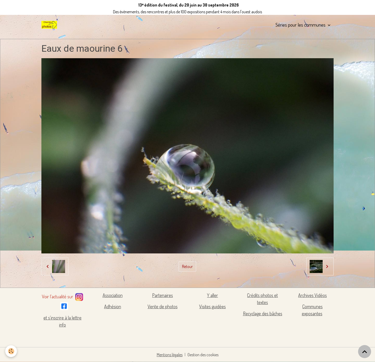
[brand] (50, 25)
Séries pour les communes (301, 24)
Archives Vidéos (312, 295)
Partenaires (162, 295)
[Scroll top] (364, 351)
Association (113, 295)
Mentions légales (170, 354)
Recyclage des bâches (262, 313)
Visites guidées (212, 306)
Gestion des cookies (203, 354)
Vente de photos (163, 306)
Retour (187, 266)
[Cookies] (11, 351)
